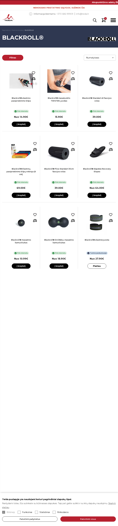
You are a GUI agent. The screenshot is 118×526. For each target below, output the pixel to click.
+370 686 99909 (64, 14)
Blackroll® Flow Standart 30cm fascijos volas (59, 170)
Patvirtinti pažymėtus (30, 519)
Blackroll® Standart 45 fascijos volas (96, 99)
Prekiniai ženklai (17, 30)
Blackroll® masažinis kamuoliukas (21, 241)
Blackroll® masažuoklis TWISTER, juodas (59, 99)
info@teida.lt (82, 14)
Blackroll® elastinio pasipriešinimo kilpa (21, 99)
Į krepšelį (21, 124)
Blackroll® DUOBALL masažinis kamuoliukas (59, 241)
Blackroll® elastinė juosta (97, 240)
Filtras (12, 57)
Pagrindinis (6, 30)
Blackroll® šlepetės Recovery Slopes (97, 170)
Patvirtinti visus (88, 519)
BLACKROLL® (29, 30)
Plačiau (97, 266)
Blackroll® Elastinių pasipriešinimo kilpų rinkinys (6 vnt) (21, 171)
